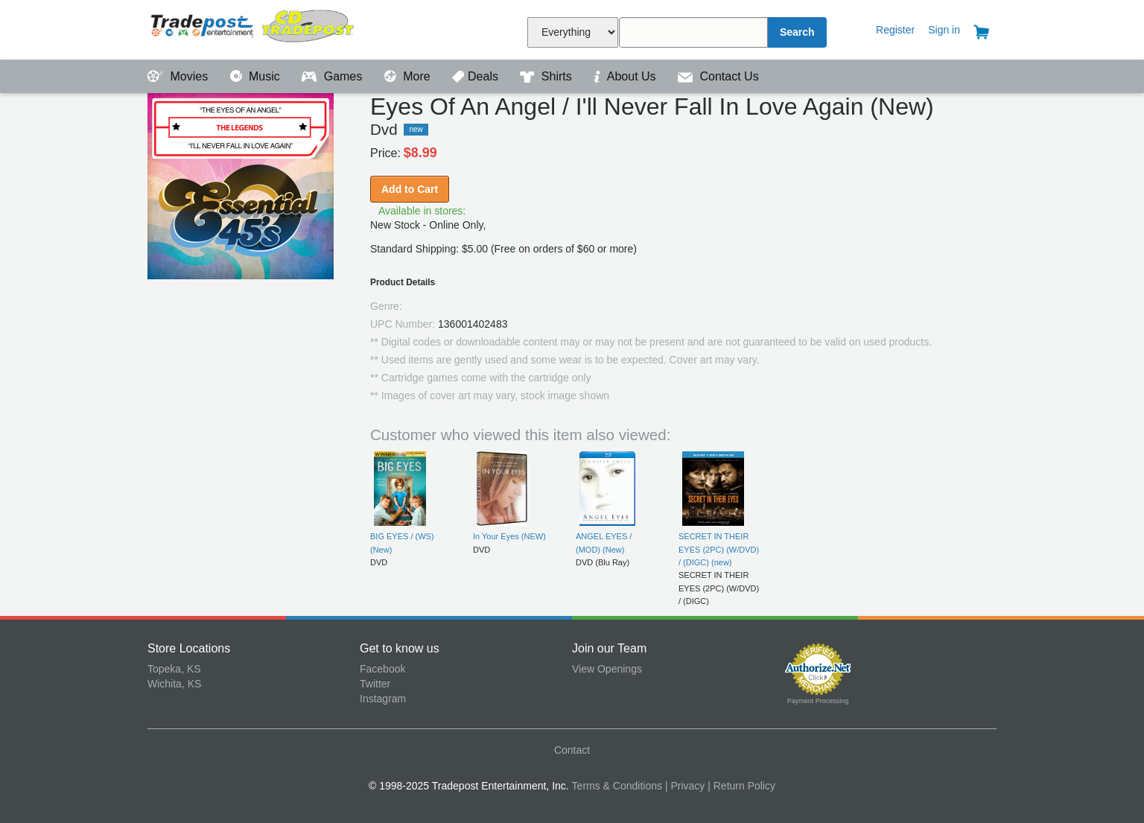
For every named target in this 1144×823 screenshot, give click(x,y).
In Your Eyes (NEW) (509, 536)
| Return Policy (741, 786)
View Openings (607, 669)
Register (895, 30)
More (408, 76)
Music (257, 76)
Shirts (547, 76)
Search (797, 32)
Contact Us (718, 76)
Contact (572, 750)
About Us (626, 76)
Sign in (944, 30)
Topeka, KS (174, 669)
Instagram (383, 699)
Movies (179, 76)
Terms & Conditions (617, 786)
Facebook (382, 669)
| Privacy (685, 786)
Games (333, 76)
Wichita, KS (174, 684)
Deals (476, 76)
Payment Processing (818, 701)
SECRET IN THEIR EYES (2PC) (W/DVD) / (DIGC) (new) (719, 549)
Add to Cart (409, 189)
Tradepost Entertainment (253, 27)
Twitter (375, 684)
